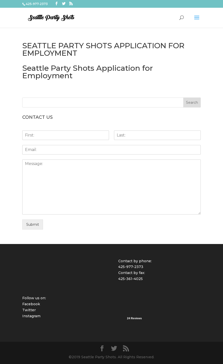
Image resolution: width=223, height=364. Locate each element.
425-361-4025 (130, 278)
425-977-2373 (130, 266)
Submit (32, 224)
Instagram (31, 316)
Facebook (31, 304)
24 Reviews (134, 318)
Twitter (29, 310)
